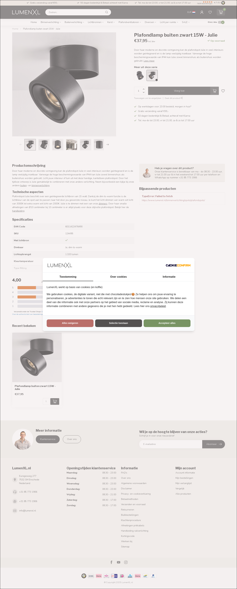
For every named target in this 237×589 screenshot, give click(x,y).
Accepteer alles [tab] (166, 323)
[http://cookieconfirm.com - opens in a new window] (178, 265)
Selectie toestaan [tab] (118, 323)
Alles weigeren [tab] (70, 323)
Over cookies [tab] (118, 276)
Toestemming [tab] (67, 276)
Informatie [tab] (169, 276)
